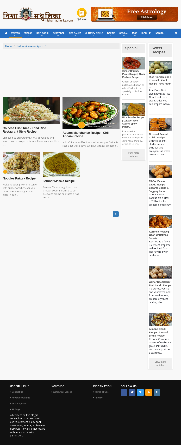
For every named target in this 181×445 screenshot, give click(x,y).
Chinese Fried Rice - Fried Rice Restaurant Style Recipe (24, 129)
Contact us (17, 392)
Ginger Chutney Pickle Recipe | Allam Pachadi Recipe (133, 74)
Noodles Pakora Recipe (19, 178)
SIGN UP (146, 33)
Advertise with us (21, 397)
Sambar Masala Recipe (59, 181)
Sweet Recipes (159, 50)
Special (131, 48)
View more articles (133, 155)
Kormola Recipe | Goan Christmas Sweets (159, 235)
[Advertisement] (61, 75)
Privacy (99, 397)
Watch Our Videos (62, 392)
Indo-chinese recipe (29, 46)
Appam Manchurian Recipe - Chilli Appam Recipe (86, 134)
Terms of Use (102, 392)
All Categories (19, 403)
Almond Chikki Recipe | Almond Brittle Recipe (158, 332)
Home (9, 46)
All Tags (16, 409)
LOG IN (159, 33)
